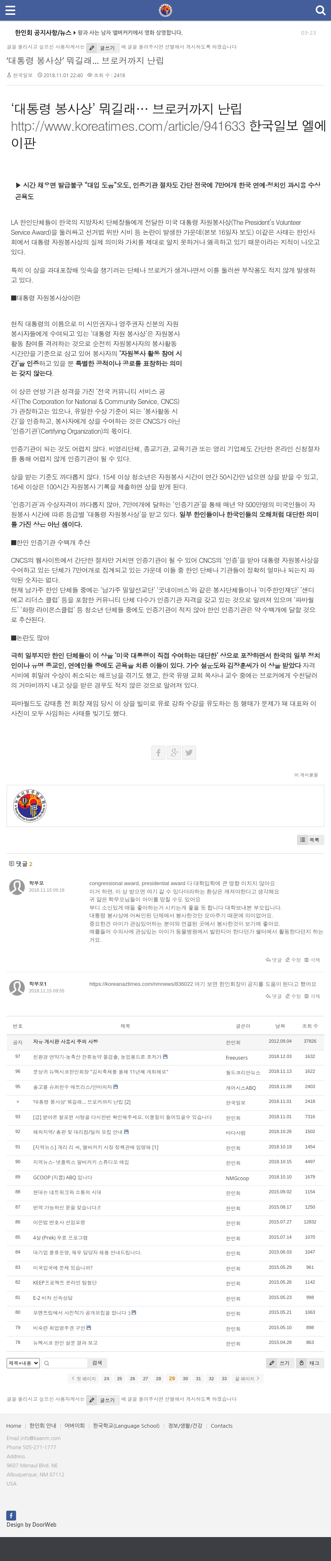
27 (145, 1378)
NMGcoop (237, 1178)
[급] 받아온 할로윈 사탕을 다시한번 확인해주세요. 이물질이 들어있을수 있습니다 (122, 1117)
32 (211, 1378)
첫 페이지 (83, 1378)
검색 (97, 1362)
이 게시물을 (306, 775)
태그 (307, 1363)
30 (185, 1378)
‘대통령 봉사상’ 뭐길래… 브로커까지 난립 (85, 60)
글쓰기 (100, 48)
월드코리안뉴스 (243, 1072)
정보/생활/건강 (185, 1426)
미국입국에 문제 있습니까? (62, 1267)
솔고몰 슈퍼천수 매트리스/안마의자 (72, 1087)
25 (119, 1378)
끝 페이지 (247, 1378)
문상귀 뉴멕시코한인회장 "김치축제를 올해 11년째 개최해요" (100, 1071)
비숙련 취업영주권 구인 (59, 1328)
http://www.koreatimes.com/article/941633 (128, 125)
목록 (308, 840)
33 (224, 1378)
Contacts (222, 1426)
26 (132, 1378)
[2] (128, 1101)
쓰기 (278, 1363)
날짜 (280, 1026)
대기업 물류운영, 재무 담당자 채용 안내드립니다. (87, 1252)
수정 (293, 960)
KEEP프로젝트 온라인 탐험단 (65, 1282)
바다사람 (236, 1132)
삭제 (312, 960)
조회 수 (310, 1026)
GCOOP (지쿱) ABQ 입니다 (62, 1177)
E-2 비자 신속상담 (53, 1297)
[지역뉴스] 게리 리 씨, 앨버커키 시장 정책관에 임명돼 (92, 1147)
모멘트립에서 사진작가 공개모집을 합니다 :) (81, 1312)
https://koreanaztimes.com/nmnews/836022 (141, 984)
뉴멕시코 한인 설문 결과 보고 (65, 1342)
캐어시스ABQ (241, 1087)
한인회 (233, 1042)
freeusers (237, 1057)
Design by (31, 1525)
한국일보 (23, 75)
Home (13, 1426)
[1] (155, 1147)
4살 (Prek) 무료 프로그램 (60, 1237)
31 (198, 1378)
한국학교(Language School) (126, 1426)
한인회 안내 (42, 1426)
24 (106, 1378)
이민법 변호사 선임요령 (59, 1222)
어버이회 (75, 1426)
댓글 (274, 960)
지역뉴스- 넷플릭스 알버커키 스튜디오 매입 (81, 1162)
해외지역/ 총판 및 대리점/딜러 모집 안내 (77, 1132)
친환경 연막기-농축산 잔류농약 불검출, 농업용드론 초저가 (97, 1056)
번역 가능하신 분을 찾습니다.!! (67, 1207)
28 (158, 1378)
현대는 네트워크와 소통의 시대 (67, 1192)
